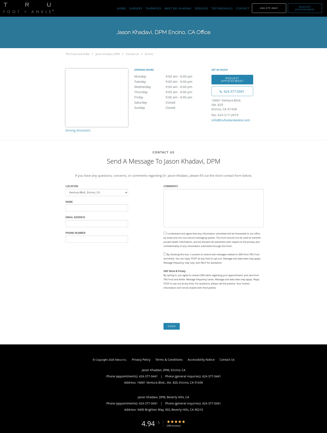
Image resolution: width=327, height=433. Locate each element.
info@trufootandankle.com (230, 120)
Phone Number (75, 233)
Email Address (75, 217)
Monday (170, 76)
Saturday (170, 102)
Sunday (170, 107)
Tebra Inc (120, 360)
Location (71, 186)
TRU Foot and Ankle (77, 54)
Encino (149, 54)
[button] (305, 8)
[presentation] (195, 306)
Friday (170, 97)
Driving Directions (78, 130)
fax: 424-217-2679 (224, 115)
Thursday (170, 92)
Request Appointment (232, 79)
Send (172, 326)
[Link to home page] (27, 8)
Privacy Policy (141, 360)
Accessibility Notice (201, 360)
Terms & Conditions (169, 360)
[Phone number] (232, 91)
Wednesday (170, 87)
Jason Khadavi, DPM (108, 54)
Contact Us (132, 54)
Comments (171, 186)
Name (69, 202)
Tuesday (170, 81)
